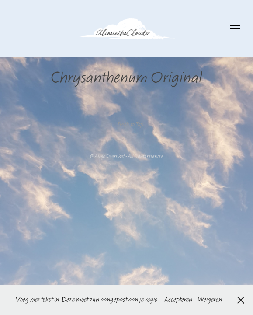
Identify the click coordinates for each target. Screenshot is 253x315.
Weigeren (210, 299)
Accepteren (178, 299)
